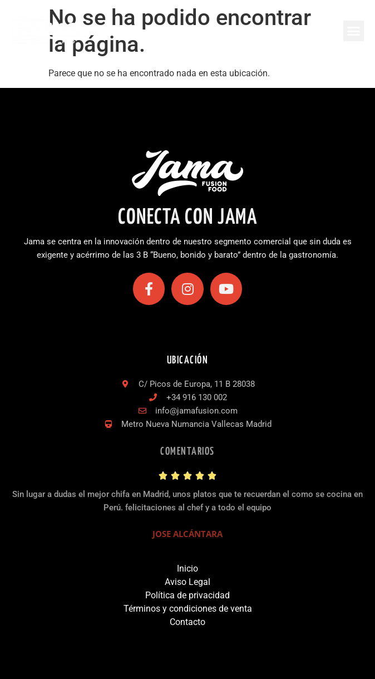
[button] (353, 31)
